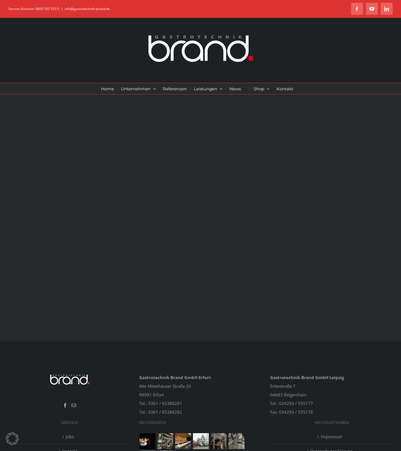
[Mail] (74, 405)
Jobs (70, 436)
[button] (12, 438)
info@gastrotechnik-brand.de (87, 8)
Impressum (332, 436)
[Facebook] (65, 405)
